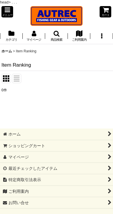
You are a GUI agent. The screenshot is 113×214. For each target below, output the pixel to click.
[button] (7, 11)
